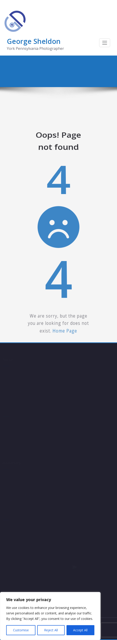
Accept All (80, 630)
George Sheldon (34, 41)
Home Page (63, 303)
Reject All (51, 630)
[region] (50, 616)
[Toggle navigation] (104, 42)
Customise (21, 630)
